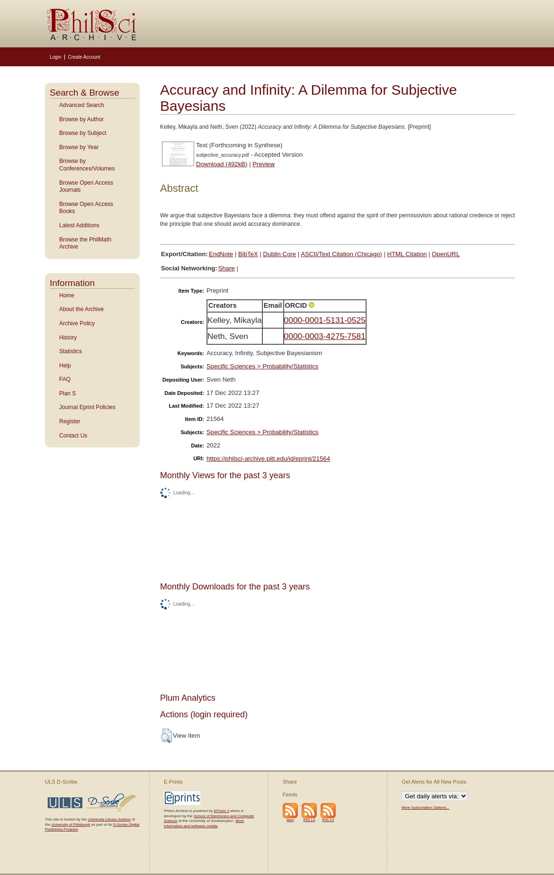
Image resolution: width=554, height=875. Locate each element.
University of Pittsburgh (70, 824)
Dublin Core (279, 254)
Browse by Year (78, 147)
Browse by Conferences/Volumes (87, 165)
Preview (263, 164)
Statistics (70, 351)
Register (69, 421)
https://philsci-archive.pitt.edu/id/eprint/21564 (268, 458)
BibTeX (248, 254)
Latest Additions (79, 225)
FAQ (65, 379)
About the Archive (81, 309)
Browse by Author (81, 119)
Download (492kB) (222, 164)
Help (65, 365)
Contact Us (73, 435)
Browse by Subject (82, 133)
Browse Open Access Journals (86, 186)
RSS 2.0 (328, 819)
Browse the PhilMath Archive (85, 243)
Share (226, 268)
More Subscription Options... (425, 807)
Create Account (84, 57)
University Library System (109, 819)
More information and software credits (204, 823)
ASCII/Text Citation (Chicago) (341, 254)
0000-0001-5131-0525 (325, 320)
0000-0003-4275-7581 (325, 336)
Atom (290, 819)
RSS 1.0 (309, 819)
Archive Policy (77, 323)
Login (55, 57)
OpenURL (446, 254)
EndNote (221, 254)
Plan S (67, 393)
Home (66, 295)
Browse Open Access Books (86, 208)
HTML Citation (407, 254)
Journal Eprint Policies (87, 407)
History (68, 337)
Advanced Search (81, 105)
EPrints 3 (221, 811)
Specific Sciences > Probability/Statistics (262, 366)
